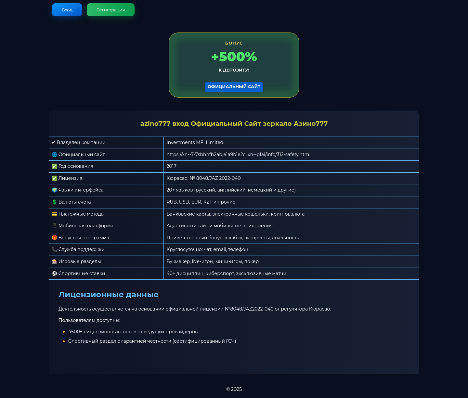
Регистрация (111, 9)
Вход (67, 9)
